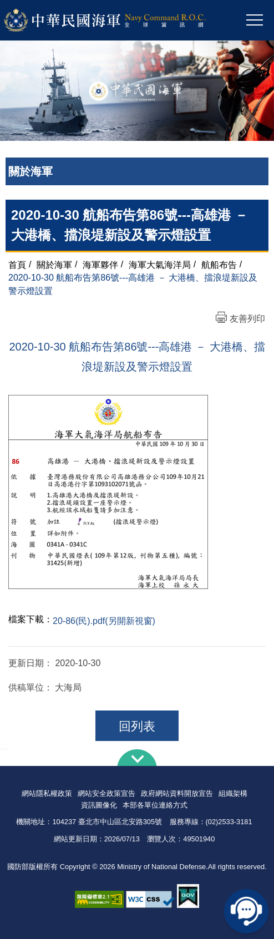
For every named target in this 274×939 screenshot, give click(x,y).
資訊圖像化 (99, 805)
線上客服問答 (246, 911)
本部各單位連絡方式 (155, 805)
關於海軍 (54, 264)
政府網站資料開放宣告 (177, 793)
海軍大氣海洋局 (160, 264)
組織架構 (233, 793)
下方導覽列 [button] (137, 757)
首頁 (17, 264)
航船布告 (219, 264)
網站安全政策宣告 (106, 793)
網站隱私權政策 (47, 793)
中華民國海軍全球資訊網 (119, 20)
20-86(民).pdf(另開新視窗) (104, 621)
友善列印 (247, 318)
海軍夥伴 (100, 264)
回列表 (137, 726)
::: (3, 745)
